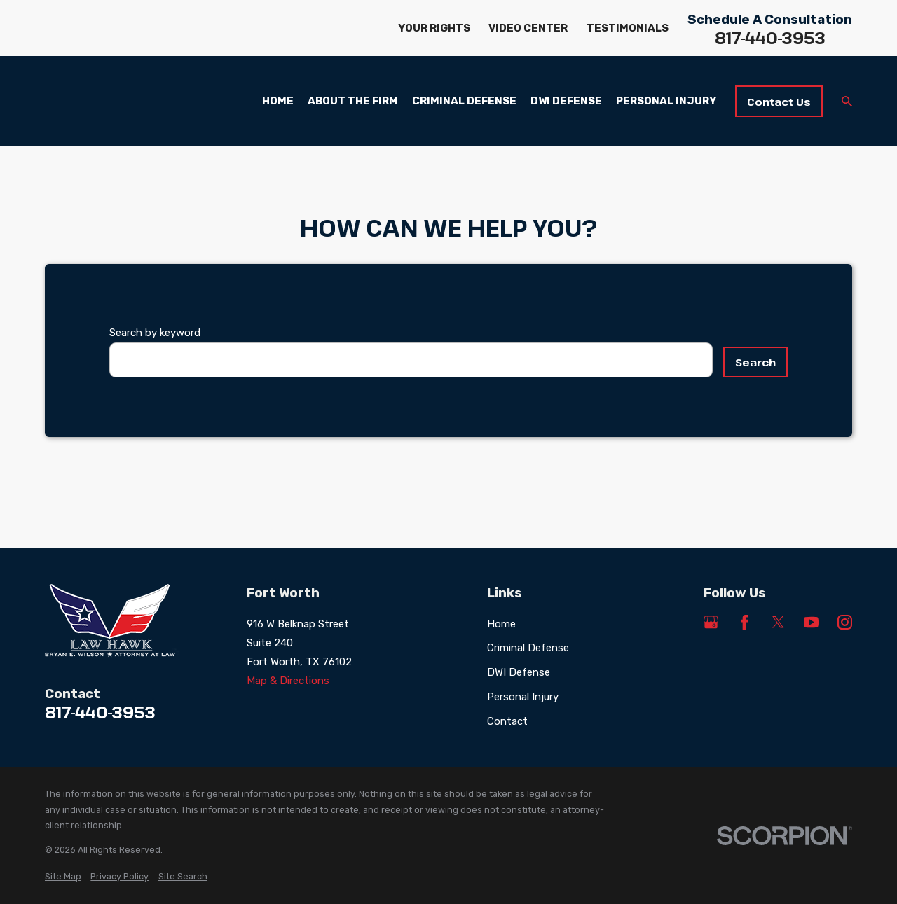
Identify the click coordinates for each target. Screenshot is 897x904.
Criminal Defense (528, 647)
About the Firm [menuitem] (353, 101)
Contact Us (779, 102)
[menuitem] (63, 877)
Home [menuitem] (278, 101)
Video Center (528, 28)
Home (501, 624)
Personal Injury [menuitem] (666, 101)
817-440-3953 (770, 38)
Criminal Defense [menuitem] (464, 101)
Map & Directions (288, 680)
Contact (507, 721)
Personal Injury (523, 696)
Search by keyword (154, 332)
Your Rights (434, 28)
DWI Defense (518, 672)
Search (755, 362)
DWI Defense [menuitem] (566, 101)
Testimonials (628, 28)
